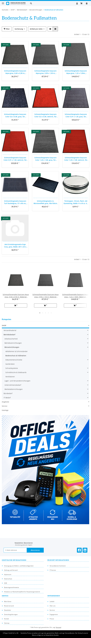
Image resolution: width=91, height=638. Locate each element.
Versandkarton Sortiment (58, 566)
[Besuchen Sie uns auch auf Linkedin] (85, 550)
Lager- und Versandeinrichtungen (17, 381)
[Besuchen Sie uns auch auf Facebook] (79, 550)
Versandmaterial (10, 330)
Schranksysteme (11, 368)
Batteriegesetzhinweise (11, 587)
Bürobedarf (8, 393)
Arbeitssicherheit (11, 339)
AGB (5, 583)
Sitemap (6, 623)
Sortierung (19, 29)
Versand (58, 627)
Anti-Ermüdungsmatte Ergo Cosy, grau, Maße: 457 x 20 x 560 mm (15, 245)
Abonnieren (35, 550)
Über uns (52, 606)
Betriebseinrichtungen (13, 343)
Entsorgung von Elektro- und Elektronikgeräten (19, 566)
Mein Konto (7, 601)
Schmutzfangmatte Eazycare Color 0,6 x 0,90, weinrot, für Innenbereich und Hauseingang (45, 115)
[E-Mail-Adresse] (15, 550)
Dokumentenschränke (13, 360)
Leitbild (52, 601)
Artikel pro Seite (36, 29)
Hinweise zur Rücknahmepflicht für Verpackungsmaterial (22, 592)
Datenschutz (8, 579)
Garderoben (10, 364)
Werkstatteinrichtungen (14, 389)
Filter (7, 29)
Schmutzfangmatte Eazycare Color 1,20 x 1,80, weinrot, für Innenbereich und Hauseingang (76, 159)
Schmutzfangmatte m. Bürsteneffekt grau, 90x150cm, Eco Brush (45, 202)
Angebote (5, 402)
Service (4, 406)
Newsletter (7, 610)
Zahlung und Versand (10, 570)
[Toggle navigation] (3, 2)
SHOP (4, 325)
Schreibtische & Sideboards (15, 372)
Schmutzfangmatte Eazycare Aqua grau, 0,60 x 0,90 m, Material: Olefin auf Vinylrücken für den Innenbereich (15, 72)
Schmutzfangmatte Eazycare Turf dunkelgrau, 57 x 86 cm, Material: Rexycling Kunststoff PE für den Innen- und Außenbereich (15, 202)
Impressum (7, 574)
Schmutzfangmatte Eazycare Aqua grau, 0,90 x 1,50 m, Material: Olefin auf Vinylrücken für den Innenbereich (45, 72)
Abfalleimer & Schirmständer (16, 351)
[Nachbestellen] (86, 3)
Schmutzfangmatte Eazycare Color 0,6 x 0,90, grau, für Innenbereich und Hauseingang (15, 115)
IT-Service (53, 570)
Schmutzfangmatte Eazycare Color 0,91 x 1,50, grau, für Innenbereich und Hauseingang (76, 115)
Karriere (52, 610)
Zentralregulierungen (11, 614)
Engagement (54, 614)
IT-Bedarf (7, 398)
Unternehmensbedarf (13, 385)
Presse (52, 619)
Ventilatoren (10, 377)
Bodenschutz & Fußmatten (15, 355)
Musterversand (9, 606)
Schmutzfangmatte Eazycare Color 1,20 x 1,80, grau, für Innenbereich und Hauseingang (45, 159)
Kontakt (6, 619)
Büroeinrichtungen (12, 347)
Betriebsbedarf (9, 334)
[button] (51, 3)
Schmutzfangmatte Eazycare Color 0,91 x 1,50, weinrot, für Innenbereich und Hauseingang (15, 159)
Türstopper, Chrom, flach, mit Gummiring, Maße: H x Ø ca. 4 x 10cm (76, 202)
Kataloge (5, 410)
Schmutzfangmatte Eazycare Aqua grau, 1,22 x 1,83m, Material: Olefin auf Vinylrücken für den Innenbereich (76, 72)
